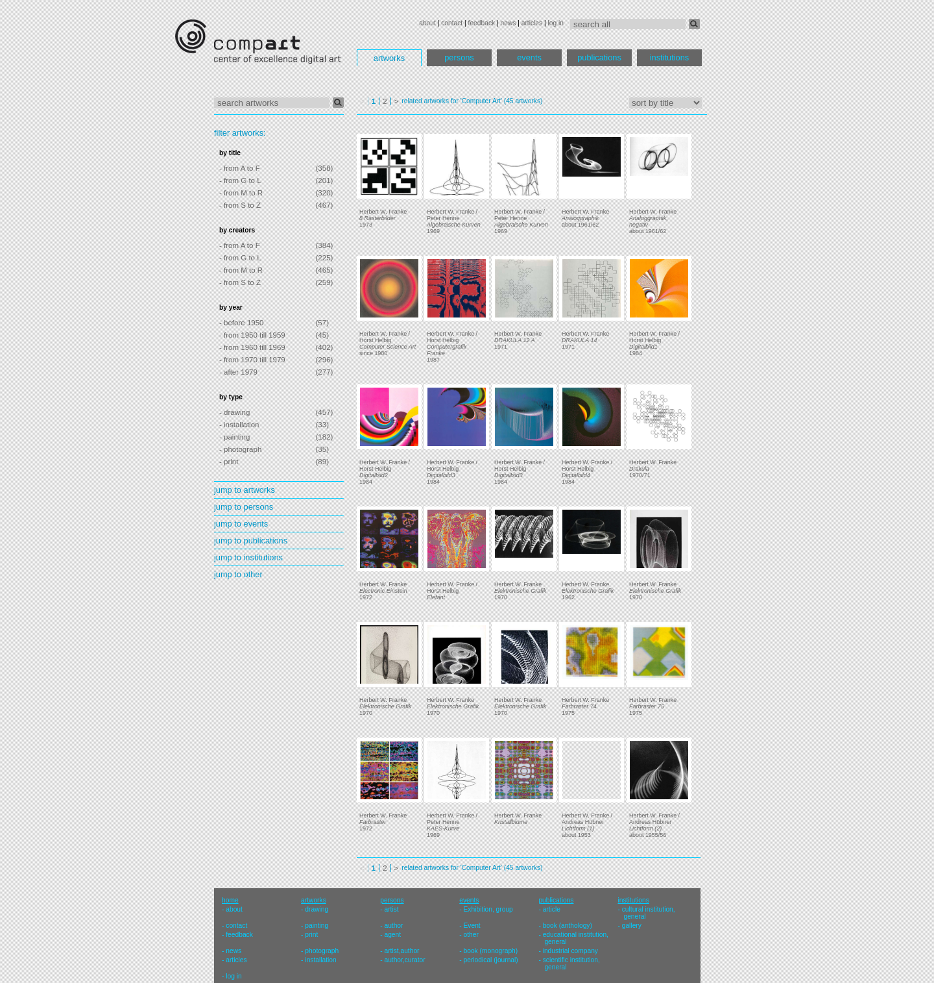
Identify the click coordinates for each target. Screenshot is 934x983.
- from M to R (241, 193)
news (508, 23)
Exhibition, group (488, 909)
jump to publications (250, 540)
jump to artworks (244, 490)
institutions (669, 57)
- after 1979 (238, 372)
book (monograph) (491, 950)
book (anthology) (567, 925)
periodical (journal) (491, 960)
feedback (482, 23)
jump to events (241, 524)
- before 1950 (241, 323)
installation (320, 960)
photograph (322, 950)
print (311, 934)
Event (472, 925)
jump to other (238, 574)
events (529, 57)
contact (451, 23)
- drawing (234, 412)
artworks (389, 58)
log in (556, 23)
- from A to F (239, 168)
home (230, 900)
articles (531, 23)
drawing (316, 909)
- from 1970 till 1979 (252, 360)
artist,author (401, 950)
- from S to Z (240, 205)
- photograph (240, 449)
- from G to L (240, 180)
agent (392, 934)
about (427, 23)
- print (228, 462)
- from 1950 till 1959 (252, 335)
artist (391, 909)
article (551, 909)
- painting (234, 437)
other (471, 934)
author (393, 925)
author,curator (404, 960)
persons (459, 57)
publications (599, 57)
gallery (631, 925)
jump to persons (243, 507)
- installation (239, 425)
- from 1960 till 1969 (252, 347)
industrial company (570, 950)
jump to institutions (248, 557)
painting (316, 925)
